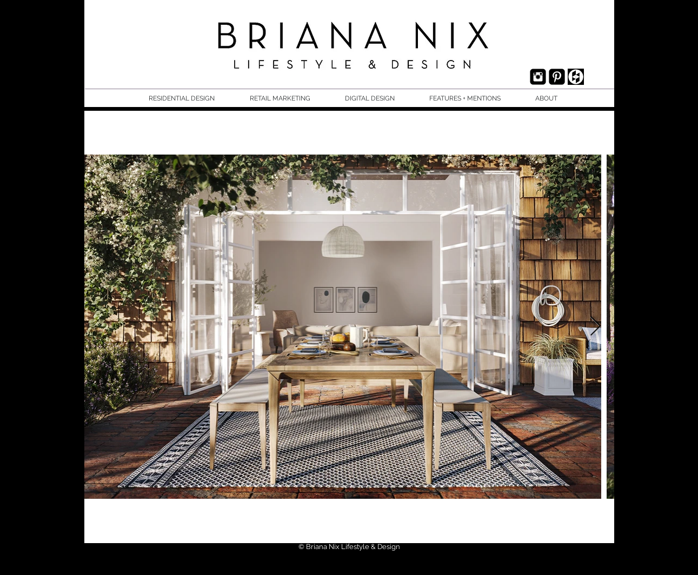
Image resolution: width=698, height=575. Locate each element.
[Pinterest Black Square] (557, 77)
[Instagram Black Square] (538, 77)
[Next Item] (595, 326)
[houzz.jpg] (576, 77)
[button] (191, 98)
